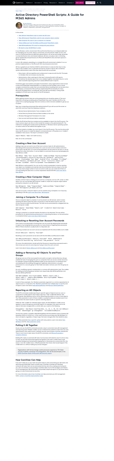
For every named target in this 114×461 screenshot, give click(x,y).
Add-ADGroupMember (39, 285)
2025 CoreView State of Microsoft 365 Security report (35, 353)
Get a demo (79, 2)
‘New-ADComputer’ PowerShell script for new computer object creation (39, 38)
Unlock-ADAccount (31, 248)
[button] (29, 2)
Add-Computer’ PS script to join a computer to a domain (35, 40)
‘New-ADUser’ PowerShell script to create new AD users (34, 35)
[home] (18, 2)
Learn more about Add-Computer (37, 216)
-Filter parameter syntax (33, 321)
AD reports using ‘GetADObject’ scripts (30, 48)
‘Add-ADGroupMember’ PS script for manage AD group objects (36, 45)
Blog (21, 10)
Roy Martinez (28, 23)
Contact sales (90, 2)
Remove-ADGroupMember (56, 285)
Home (17, 10)
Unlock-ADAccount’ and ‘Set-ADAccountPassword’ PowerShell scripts (38, 43)
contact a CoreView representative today (31, 376)
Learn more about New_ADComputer (38, 192)
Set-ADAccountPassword (47, 248)
